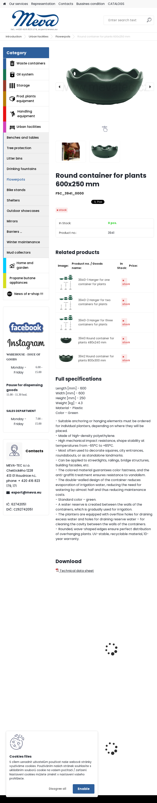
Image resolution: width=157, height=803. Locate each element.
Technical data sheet (75, 570)
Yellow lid (116, 748)
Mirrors (12, 221)
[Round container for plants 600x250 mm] (105, 86)
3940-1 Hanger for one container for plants (94, 282)
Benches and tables (23, 137)
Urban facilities (38, 36)
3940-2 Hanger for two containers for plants (94, 302)
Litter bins (14, 158)
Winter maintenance (23, 242)
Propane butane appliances (22, 280)
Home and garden (21, 265)
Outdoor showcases (23, 211)
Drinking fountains (21, 169)
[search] (149, 22)
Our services (18, 4)
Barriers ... (14, 231)
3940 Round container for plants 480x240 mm (96, 340)
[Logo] (31, 20)
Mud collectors (19, 252)
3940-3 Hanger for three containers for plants (95, 322)
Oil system (22, 74)
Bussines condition (90, 4)
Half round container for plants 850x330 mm (77, 641)
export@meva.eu (26, 492)
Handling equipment (22, 113)
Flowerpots (63, 36)
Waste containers (27, 63)
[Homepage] (4, 4)
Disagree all (57, 789)
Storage (20, 85)
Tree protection (19, 148)
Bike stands (16, 190)
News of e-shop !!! (25, 294)
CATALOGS (116, 4)
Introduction (14, 36)
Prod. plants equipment (23, 98)
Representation (43, 4)
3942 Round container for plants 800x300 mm (96, 358)
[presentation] (60, 87)
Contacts (65, 4)
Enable (84, 788)
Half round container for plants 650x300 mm (128, 653)
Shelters (13, 200)
